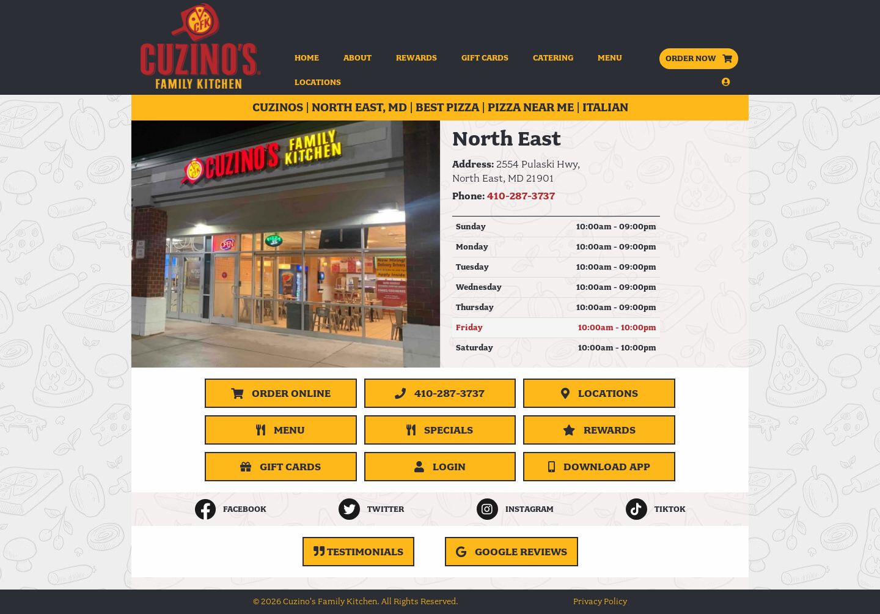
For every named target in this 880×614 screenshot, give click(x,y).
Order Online (281, 393)
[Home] (201, 46)
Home (307, 57)
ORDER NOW (699, 58)
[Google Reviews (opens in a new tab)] (511, 551)
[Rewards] (599, 430)
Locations (318, 82)
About (357, 57)
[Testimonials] (358, 551)
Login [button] (440, 466)
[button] (698, 82)
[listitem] (230, 509)
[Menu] (281, 430)
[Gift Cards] (281, 466)
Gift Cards (484, 57)
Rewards (416, 57)
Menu (610, 57)
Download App (599, 466)
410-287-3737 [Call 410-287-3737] (521, 196)
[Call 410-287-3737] (440, 393)
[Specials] (440, 430)
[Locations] (599, 393)
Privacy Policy (600, 601)
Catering (553, 57)
